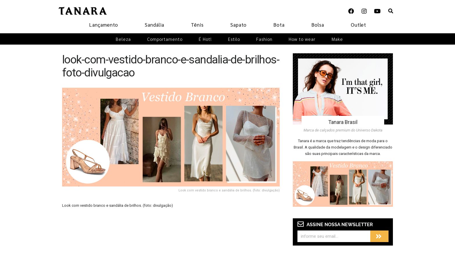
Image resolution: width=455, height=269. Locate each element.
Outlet (358, 24)
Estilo (234, 39)
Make (337, 39)
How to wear (302, 39)
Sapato (238, 24)
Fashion (264, 39)
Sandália (154, 24)
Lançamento (103, 24)
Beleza (123, 39)
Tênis (197, 24)
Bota (279, 24)
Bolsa (317, 24)
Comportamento (165, 39)
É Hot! (205, 39)
